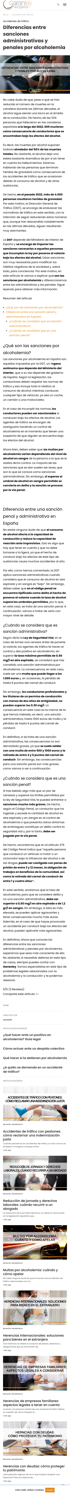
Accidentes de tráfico (22, 15)
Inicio (6, 15)
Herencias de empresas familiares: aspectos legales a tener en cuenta (30, 1394)
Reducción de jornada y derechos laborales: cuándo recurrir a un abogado (34, 1198)
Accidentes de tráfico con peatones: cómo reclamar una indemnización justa (34, 1133)
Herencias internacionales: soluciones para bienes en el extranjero (32, 1328)
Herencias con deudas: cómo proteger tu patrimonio (34, 1459)
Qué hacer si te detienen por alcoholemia (35, 1058)
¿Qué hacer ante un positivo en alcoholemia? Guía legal (27, 1037)
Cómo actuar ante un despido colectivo (33, 1048)
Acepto (50, 1490)
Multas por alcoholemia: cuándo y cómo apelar (34, 1263)
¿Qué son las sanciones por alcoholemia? (34, 307)
